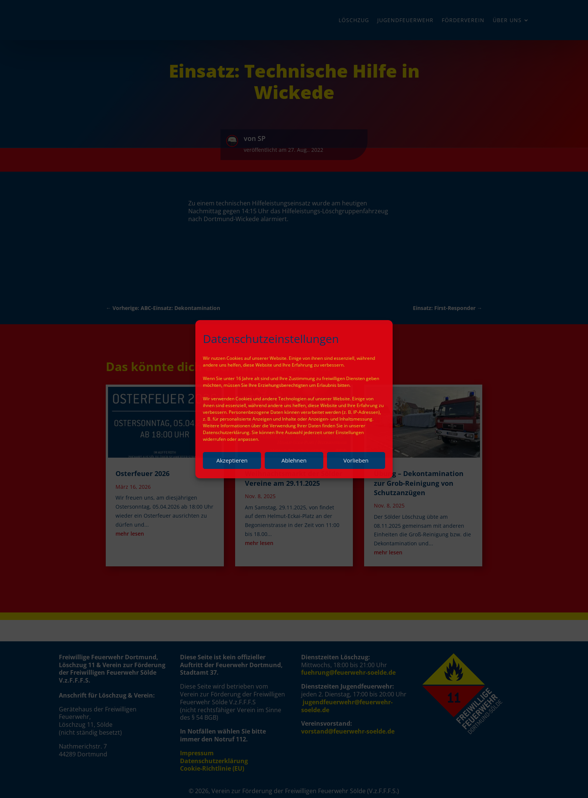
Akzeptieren (232, 460)
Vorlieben (356, 460)
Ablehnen (294, 460)
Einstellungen (350, 432)
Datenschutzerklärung (226, 432)
